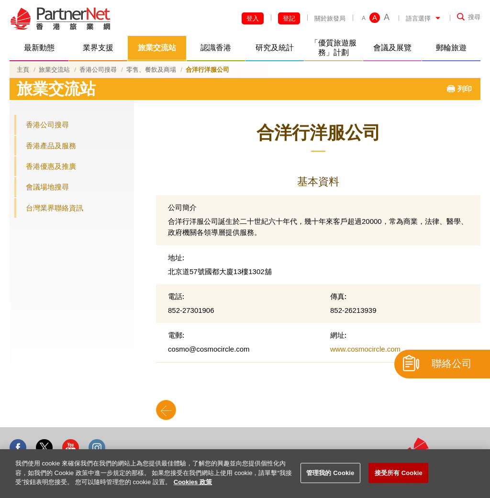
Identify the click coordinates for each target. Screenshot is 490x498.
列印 (464, 89)
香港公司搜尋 (98, 69)
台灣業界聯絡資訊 (54, 208)
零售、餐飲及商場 (151, 69)
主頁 (23, 69)
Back (166, 410)
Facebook (18, 447)
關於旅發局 (329, 18)
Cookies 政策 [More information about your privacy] (193, 482)
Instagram (97, 447)
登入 (252, 18)
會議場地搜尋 (47, 187)
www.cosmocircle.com (365, 349)
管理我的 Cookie (330, 472)
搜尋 (474, 17)
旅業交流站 (54, 69)
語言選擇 (418, 18)
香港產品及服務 (51, 146)
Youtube (70, 447)
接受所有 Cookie (399, 472)
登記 (289, 18)
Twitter (44, 447)
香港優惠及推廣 (51, 166)
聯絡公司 (452, 363)
